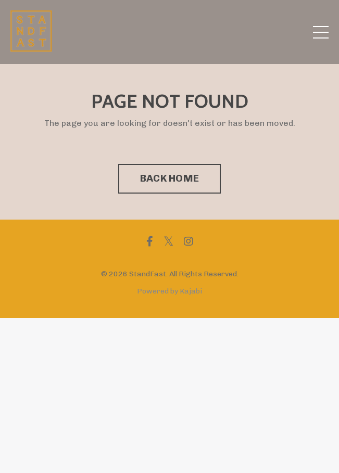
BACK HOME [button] (169, 178)
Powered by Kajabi (169, 291)
